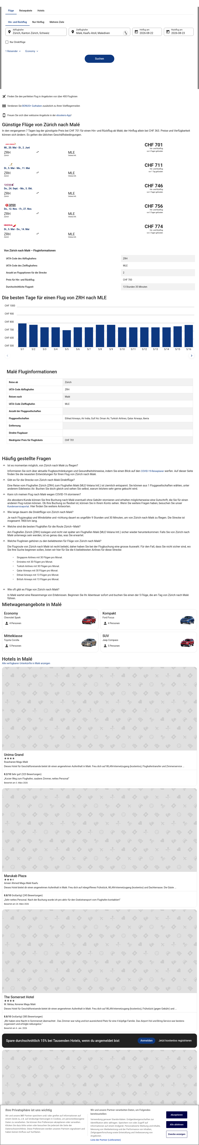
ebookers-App (147, 127)
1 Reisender (157, 60)
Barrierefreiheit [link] (109, 1084)
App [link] (7, 1098)
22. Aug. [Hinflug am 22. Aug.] (142, 71)
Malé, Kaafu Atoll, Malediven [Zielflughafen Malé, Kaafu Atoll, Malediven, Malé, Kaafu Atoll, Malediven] (95, 71)
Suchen (99, 91)
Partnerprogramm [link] (13, 1071)
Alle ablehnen (177, 1128)
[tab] (84, 49)
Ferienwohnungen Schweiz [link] (66, 1065)
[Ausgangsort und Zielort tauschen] (71, 69)
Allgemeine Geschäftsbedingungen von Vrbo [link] (123, 1079)
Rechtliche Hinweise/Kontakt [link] (116, 1095)
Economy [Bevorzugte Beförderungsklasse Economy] (176, 60)
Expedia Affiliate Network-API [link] (18, 1081)
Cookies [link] (106, 1065)
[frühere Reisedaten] (7, 327)
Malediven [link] (28, 4)
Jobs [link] (7, 1060)
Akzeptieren (177, 1118)
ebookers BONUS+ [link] (13, 1092)
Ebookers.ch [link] (7, 4)
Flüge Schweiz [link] (60, 1076)
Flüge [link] (18, 4)
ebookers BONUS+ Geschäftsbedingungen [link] (122, 1089)
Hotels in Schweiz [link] (62, 1060)
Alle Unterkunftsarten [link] (63, 1087)
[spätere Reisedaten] (191, 327)
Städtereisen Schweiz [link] (63, 1081)
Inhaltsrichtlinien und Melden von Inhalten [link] (121, 1100)
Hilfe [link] (154, 1060)
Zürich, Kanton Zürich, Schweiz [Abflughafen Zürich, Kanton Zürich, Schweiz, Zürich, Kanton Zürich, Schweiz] (37, 71)
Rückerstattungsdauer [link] (161, 1076)
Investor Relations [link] (13, 1087)
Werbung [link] (9, 1103)
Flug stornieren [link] (158, 1071)
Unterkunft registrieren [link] (15, 1065)
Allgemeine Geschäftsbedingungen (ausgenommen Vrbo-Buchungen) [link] (118, 1072)
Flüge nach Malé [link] (43, 4)
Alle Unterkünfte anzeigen (99, 903)
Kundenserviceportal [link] (18, 477)
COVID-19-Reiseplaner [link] (152, 442)
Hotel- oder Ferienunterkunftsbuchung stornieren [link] (173, 1065)
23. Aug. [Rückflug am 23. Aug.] (172, 71)
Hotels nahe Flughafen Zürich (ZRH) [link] (22, 937)
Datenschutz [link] (108, 1060)
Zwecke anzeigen (176, 1138)
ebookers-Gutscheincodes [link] (65, 1092)
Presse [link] (8, 1076)
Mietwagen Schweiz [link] (63, 1071)
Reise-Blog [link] (59, 1098)
